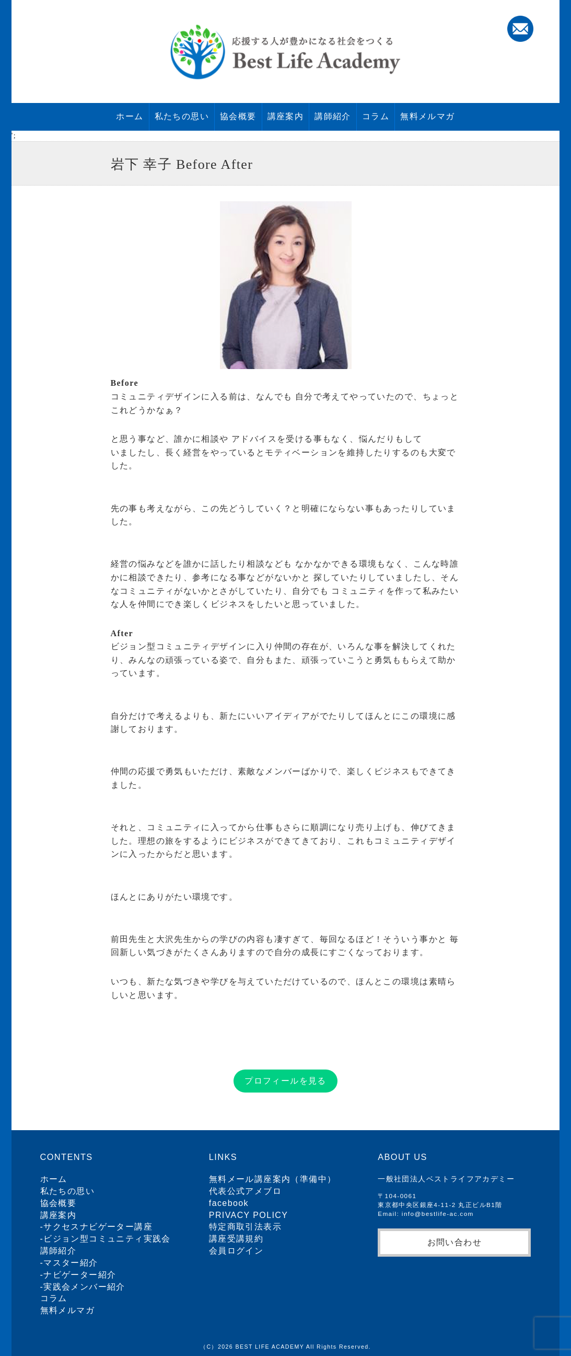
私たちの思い (182, 116)
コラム (375, 116)
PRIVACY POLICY (248, 1215)
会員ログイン (236, 1250)
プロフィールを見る (285, 1080)
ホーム (129, 116)
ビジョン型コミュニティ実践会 (107, 1238)
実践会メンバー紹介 (84, 1286)
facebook (229, 1203)
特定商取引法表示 (245, 1226)
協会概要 (238, 116)
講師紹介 (332, 116)
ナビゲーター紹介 (79, 1274)
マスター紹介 (70, 1262)
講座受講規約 (236, 1238)
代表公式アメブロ (245, 1191)
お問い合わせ (454, 1242)
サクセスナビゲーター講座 (98, 1226)
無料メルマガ (427, 116)
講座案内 (285, 116)
